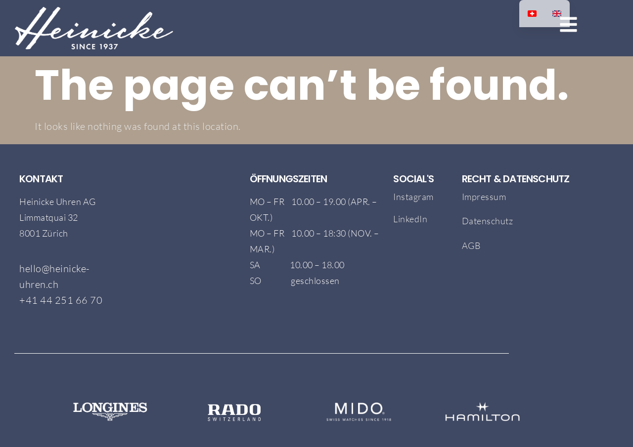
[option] (556, 13)
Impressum (484, 196)
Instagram (413, 196)
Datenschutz (487, 220)
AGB (472, 245)
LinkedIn (410, 218)
